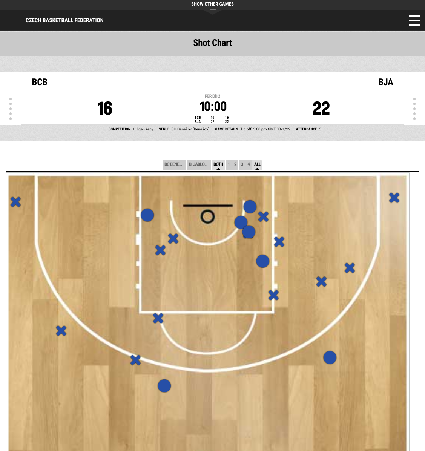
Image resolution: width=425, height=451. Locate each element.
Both (218, 164)
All (257, 164)
